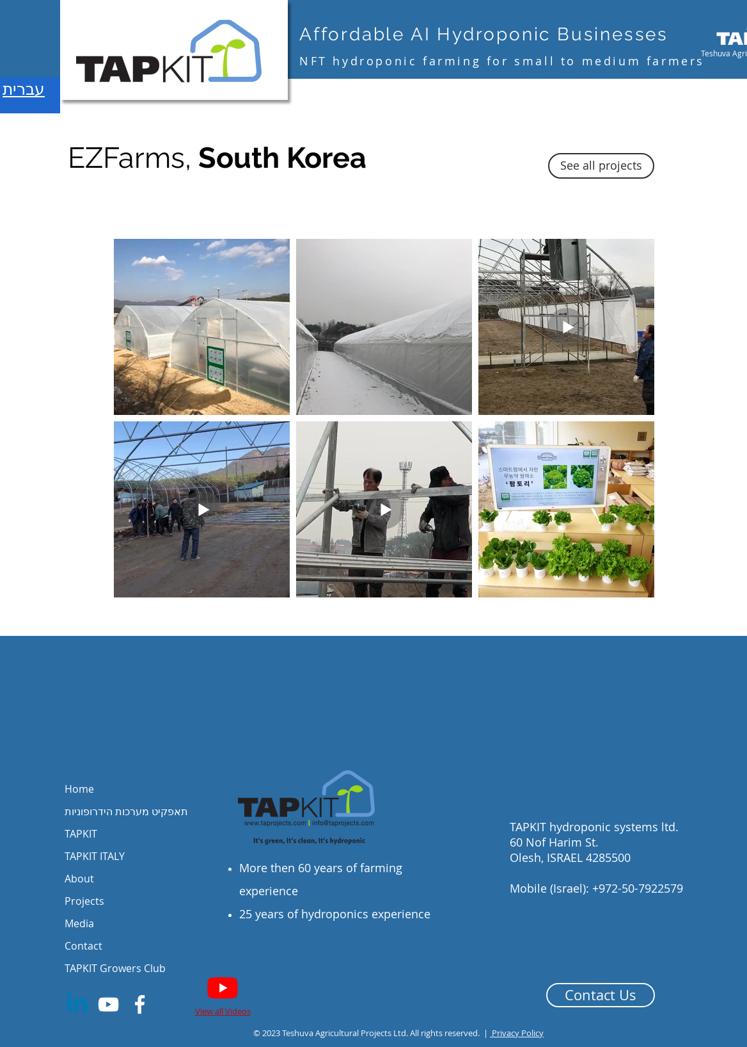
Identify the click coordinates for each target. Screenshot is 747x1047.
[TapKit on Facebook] (139, 1004)
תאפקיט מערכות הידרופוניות (126, 811)
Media (79, 923)
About (79, 879)
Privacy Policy (517, 1033)
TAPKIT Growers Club (115, 968)
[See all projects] (601, 166)
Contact (83, 946)
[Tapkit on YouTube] (108, 1004)
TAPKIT (81, 834)
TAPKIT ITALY (95, 856)
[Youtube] (222, 987)
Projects (84, 901)
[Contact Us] (600, 995)
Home (79, 789)
